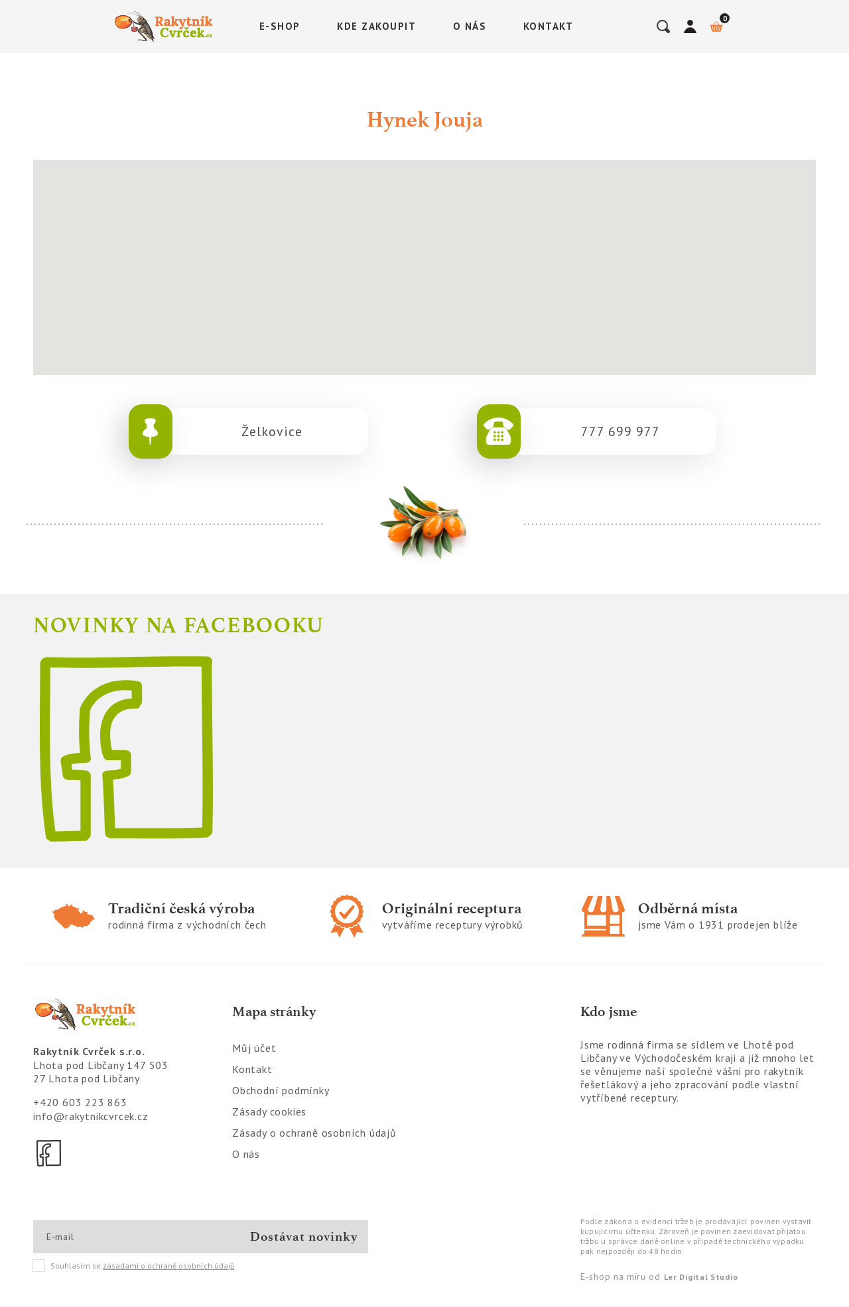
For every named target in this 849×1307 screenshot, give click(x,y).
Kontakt (548, 26)
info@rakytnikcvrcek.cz (91, 1116)
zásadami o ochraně (168, 1266)
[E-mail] (94, 1236)
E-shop (279, 26)
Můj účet (254, 1047)
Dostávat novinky (304, 1236)
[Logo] (166, 26)
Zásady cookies (269, 1111)
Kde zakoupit (376, 26)
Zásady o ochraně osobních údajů (314, 1132)
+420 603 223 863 (80, 1102)
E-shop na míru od (659, 1276)
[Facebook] (49, 1153)
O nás (470, 26)
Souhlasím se (134, 1266)
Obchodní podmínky (281, 1090)
